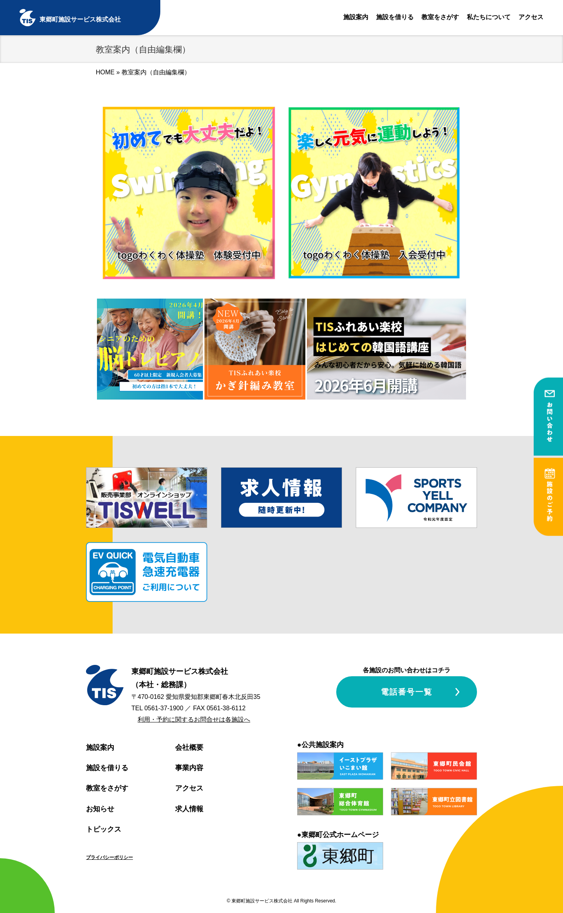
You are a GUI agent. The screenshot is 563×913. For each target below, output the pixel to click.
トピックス (103, 829)
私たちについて (489, 17)
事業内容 (189, 768)
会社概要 (189, 747)
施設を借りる (395, 17)
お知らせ (100, 809)
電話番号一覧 (406, 692)
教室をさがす (440, 17)
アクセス (530, 17)
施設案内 (355, 17)
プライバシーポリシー (109, 857)
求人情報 (189, 809)
